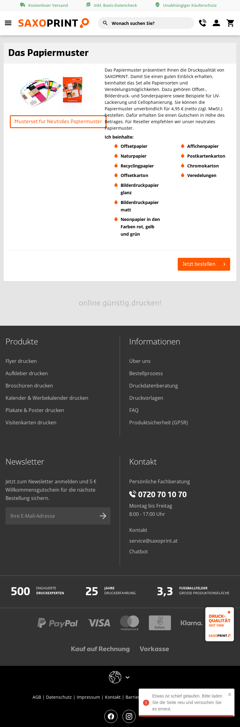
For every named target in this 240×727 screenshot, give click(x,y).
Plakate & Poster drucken (35, 410)
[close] (232, 694)
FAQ (133, 410)
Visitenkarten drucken (31, 422)
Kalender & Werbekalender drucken (47, 398)
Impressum (88, 697)
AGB (37, 697)
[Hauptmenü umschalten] (8, 23)
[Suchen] (105, 23)
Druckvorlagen (146, 398)
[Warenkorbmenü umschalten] (230, 23)
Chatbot (138, 551)
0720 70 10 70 (158, 495)
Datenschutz (59, 697)
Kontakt (138, 530)
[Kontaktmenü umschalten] (202, 23)
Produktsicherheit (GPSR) (158, 422)
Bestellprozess (146, 373)
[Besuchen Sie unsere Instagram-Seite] (129, 716)
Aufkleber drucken (27, 373)
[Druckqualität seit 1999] (219, 624)
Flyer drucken (21, 361)
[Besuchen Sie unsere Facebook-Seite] (111, 716)
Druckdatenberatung (153, 385)
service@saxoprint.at (153, 540)
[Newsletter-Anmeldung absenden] (103, 516)
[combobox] (146, 23)
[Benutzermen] (216, 23)
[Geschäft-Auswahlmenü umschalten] (120, 677)
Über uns (140, 361)
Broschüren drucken (29, 385)
